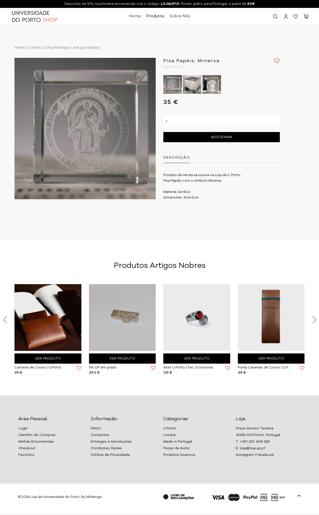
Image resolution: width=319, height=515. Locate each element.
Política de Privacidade (110, 455)
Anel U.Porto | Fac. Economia (188, 367)
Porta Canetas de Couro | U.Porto (265, 367)
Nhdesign (94, 497)
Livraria (169, 435)
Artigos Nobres (85, 47)
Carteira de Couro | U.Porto (37, 367)
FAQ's (96, 428)
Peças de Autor (176, 448)
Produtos (155, 16)
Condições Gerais (106, 448)
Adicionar (221, 137)
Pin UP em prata (102, 367)
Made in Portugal (177, 441)
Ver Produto (48, 358)
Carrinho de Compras (36, 435)
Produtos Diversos (179, 455)
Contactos (100, 435)
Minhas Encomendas (36, 441)
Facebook (265, 455)
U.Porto (34, 47)
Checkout (26, 448)
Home (135, 16)
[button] (306, 18)
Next (147, 129)
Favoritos (26, 455)
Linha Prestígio (56, 47)
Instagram (245, 455)
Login (23, 428)
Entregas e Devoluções (111, 441)
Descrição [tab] (176, 157)
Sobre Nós (179, 16)
